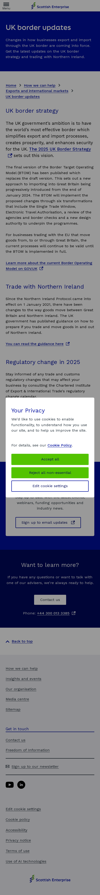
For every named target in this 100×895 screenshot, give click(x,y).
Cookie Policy (60, 445)
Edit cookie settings (50, 486)
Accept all (50, 459)
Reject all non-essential (50, 472)
